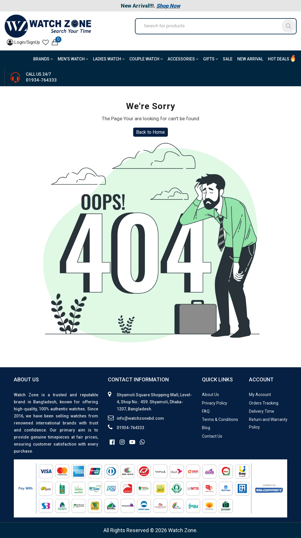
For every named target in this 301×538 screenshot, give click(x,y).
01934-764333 (41, 80)
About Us (210, 394)
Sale (228, 59)
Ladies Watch (109, 59)
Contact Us (212, 436)
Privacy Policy (214, 403)
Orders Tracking (263, 403)
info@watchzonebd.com (140, 418)
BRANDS (43, 59)
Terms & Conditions (220, 419)
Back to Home (150, 132)
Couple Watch (146, 59)
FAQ (206, 411)
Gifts (210, 59)
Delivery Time (261, 411)
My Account (260, 394)
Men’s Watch (73, 59)
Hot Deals (278, 59)
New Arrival (250, 59)
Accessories (183, 59)
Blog (206, 427)
